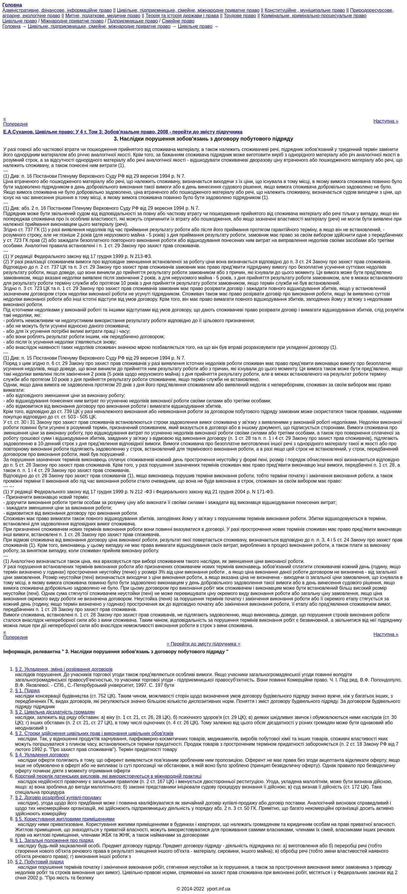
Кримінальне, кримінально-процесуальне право (313, 15)
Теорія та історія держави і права (182, 15)
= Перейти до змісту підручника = (204, 643)
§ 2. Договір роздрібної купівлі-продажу (58, 797)
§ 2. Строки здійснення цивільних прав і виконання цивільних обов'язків (94, 733)
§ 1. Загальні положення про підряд (54, 840)
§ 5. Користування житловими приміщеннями (65, 818)
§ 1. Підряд (27, 690)
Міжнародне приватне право (72, 20)
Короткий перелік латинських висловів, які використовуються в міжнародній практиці (108, 776)
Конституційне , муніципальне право (305, 10)
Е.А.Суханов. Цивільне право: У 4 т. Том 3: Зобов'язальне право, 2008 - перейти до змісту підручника (122, 131)
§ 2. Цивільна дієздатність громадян (55, 711)
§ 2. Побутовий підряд (39, 861)
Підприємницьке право (133, 20)
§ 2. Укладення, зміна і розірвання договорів (64, 669)
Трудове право (240, 15)
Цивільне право (19, 20)
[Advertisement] (203, 70)
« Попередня (15, 121)
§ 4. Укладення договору (42, 754)
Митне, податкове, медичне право (103, 15)
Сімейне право (178, 20)
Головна (11, 26)
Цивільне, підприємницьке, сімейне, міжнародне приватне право (188, 10)
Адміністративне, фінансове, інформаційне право (57, 10)
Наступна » (385, 121)
